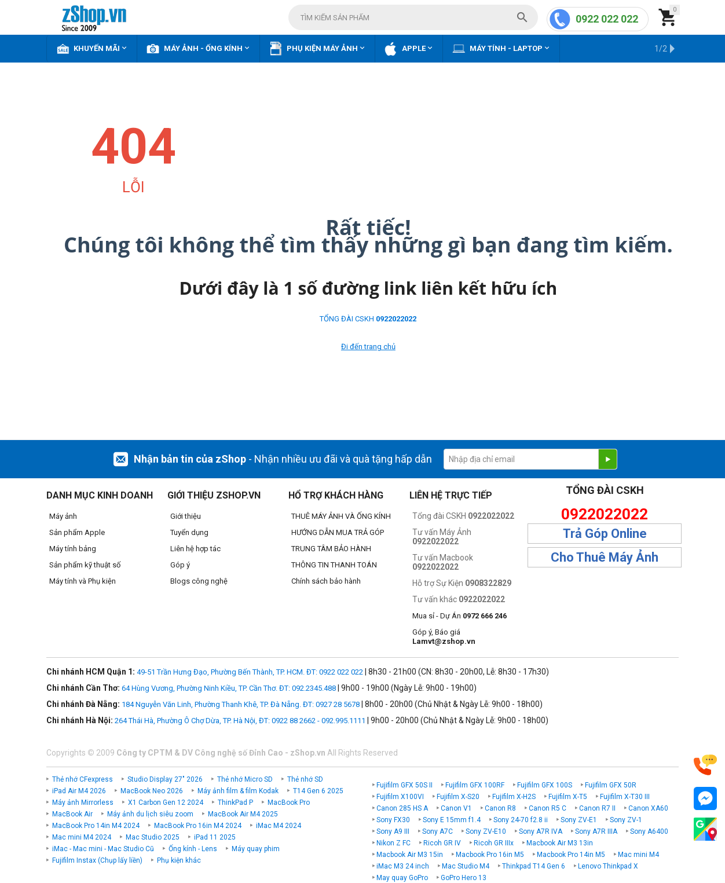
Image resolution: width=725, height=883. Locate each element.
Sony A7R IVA (540, 831)
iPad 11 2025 (215, 837)
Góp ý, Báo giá (443, 637)
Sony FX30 (393, 820)
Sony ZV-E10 (486, 831)
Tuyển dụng (189, 532)
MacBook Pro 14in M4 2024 (96, 826)
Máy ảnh (63, 516)
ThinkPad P (235, 802)
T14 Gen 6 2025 (318, 791)
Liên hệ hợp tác (195, 548)
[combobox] (413, 17)
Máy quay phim (256, 849)
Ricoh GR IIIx (494, 843)
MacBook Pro (289, 802)
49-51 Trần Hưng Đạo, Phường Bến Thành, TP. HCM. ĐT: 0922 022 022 (250, 672)
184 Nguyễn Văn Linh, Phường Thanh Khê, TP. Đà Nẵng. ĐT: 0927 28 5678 (241, 704)
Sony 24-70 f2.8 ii (520, 820)
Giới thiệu (185, 516)
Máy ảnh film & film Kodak (238, 791)
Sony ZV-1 (626, 820)
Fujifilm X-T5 (567, 797)
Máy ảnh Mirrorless (82, 802)
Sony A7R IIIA (596, 831)
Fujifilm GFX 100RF (474, 785)
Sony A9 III (392, 831)
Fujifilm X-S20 (458, 797)
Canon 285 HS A (402, 808)
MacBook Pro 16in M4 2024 (197, 826)
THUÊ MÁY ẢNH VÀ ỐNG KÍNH (341, 516)
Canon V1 (456, 808)
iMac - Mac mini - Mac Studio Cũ (103, 849)
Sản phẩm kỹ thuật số (84, 564)
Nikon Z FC (393, 843)
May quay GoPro (402, 878)
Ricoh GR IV (442, 843)
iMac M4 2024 (278, 826)
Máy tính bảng (72, 548)
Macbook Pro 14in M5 (571, 855)
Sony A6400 (649, 831)
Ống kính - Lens (193, 849)
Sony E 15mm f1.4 (452, 820)
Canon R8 (500, 808)
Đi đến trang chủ (368, 346)
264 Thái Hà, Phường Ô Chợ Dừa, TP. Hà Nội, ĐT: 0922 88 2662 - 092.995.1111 (240, 720)
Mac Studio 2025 (153, 837)
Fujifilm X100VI (400, 797)
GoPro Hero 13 (463, 878)
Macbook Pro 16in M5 (490, 855)
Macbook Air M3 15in (409, 855)
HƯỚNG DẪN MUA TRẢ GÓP (337, 532)
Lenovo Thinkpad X (608, 866)
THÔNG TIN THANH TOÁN (334, 564)
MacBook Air (72, 814)
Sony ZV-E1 (579, 820)
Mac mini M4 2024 (81, 837)
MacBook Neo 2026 (151, 791)
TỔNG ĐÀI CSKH (368, 318)
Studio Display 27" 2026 (165, 779)
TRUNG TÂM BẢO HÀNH (331, 548)
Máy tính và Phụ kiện (82, 581)
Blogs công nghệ (199, 581)
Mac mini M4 (638, 855)
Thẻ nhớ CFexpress (82, 779)
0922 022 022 (607, 19)
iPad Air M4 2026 (79, 791)
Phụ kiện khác (179, 860)
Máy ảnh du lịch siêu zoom (150, 814)
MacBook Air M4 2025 (243, 814)
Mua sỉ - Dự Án (459, 615)
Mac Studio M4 (465, 866)
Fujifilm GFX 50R (610, 785)
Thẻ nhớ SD (305, 779)
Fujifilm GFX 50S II (404, 785)
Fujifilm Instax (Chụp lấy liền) (97, 860)
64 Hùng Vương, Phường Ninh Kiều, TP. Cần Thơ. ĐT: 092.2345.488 (229, 688)
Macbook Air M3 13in (559, 843)
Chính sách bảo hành (326, 581)
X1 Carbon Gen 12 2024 (165, 802)
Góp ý (180, 564)
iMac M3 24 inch (402, 866)
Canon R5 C (547, 808)
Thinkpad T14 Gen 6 (533, 866)
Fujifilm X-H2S (514, 797)
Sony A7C (437, 831)
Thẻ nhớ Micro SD (245, 779)
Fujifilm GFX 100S (544, 785)
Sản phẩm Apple (77, 532)
